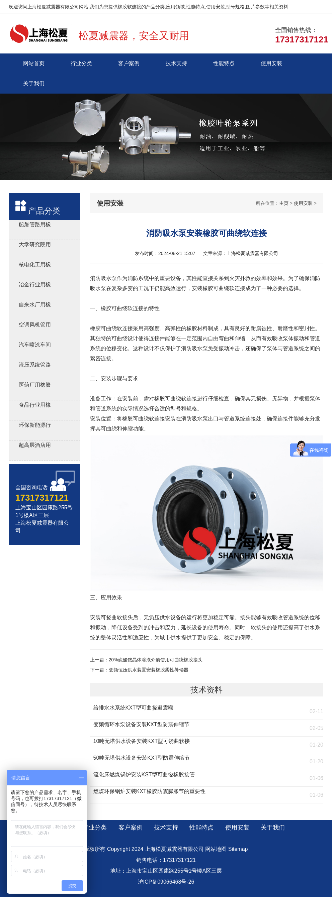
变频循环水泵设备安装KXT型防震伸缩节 (141, 724)
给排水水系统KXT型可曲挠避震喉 (133, 708)
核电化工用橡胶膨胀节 (35, 265)
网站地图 (216, 849)
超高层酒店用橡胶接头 (35, 446)
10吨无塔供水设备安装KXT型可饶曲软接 (141, 741)
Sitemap (238, 849)
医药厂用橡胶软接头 (35, 386)
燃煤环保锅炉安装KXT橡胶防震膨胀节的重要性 (149, 791)
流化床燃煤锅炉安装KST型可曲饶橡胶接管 (144, 774)
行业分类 (81, 63)
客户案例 (129, 63)
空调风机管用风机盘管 (35, 326)
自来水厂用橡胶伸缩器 (35, 305)
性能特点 (224, 63)
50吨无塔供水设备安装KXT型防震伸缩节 (141, 758)
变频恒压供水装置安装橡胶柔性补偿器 (148, 669)
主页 (283, 203)
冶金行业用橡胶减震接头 (35, 285)
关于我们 (34, 83)
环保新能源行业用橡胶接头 (35, 426)
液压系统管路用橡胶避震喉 (35, 366)
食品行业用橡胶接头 (35, 406)
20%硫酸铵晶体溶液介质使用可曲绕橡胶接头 (155, 659)
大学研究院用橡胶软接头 (35, 245)
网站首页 (34, 63)
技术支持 (176, 63)
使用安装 (271, 63)
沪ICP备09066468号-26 (166, 882)
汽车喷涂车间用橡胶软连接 (35, 346)
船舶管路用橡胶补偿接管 (35, 225)
